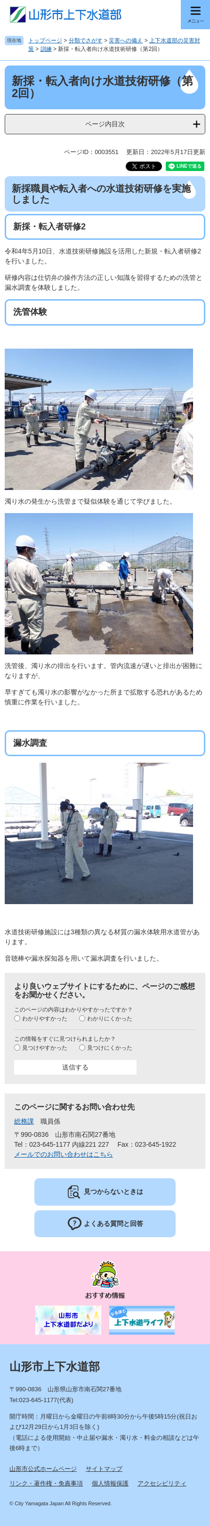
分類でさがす (86, 40)
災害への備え (126, 40)
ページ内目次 (105, 124)
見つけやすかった (44, 1048)
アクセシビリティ (161, 1483)
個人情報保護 (110, 1483)
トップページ (45, 40)
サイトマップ (104, 1468)
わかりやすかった (44, 1018)
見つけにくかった (109, 1048)
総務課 (24, 1121)
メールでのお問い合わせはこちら (63, 1154)
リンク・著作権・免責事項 (46, 1483)
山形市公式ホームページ (43, 1468)
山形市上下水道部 (54, 1366)
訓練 (46, 49)
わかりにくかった (109, 1018)
